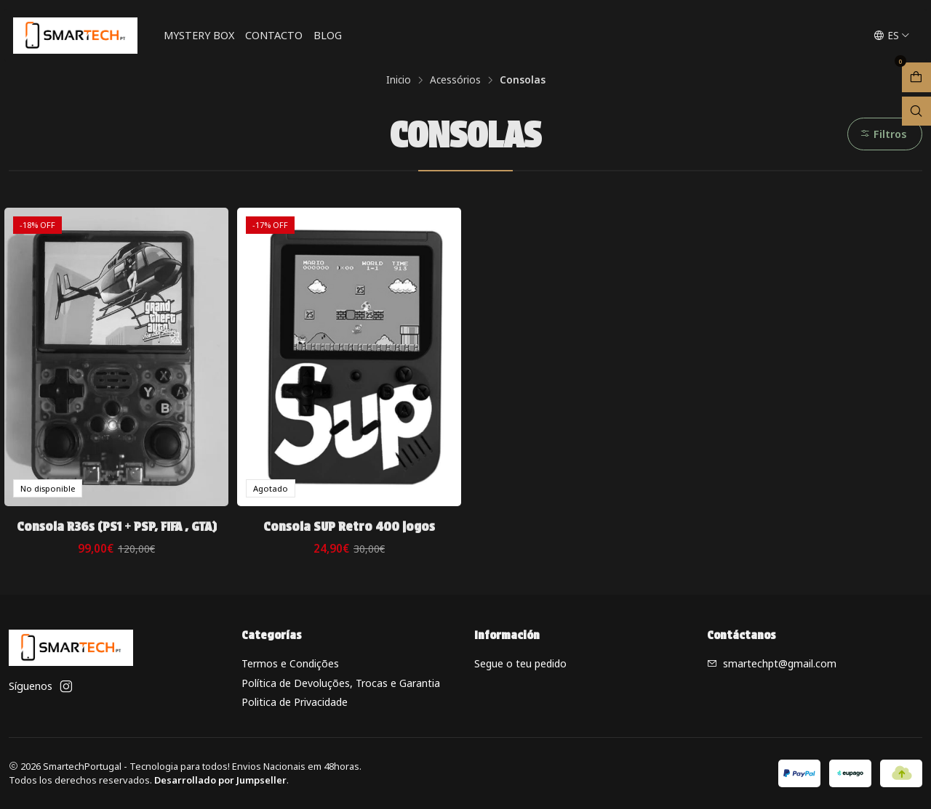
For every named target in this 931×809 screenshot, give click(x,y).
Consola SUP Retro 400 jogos (349, 526)
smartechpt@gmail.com (771, 663)
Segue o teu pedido (520, 663)
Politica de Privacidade (294, 702)
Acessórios (455, 80)
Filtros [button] (883, 134)
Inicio (398, 80)
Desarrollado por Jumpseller (220, 779)
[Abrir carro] (916, 77)
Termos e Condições (290, 663)
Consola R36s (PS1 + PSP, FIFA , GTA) (117, 526)
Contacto (274, 35)
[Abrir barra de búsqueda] (916, 111)
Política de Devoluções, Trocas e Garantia (340, 683)
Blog (327, 35)
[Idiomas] (892, 35)
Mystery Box (199, 35)
